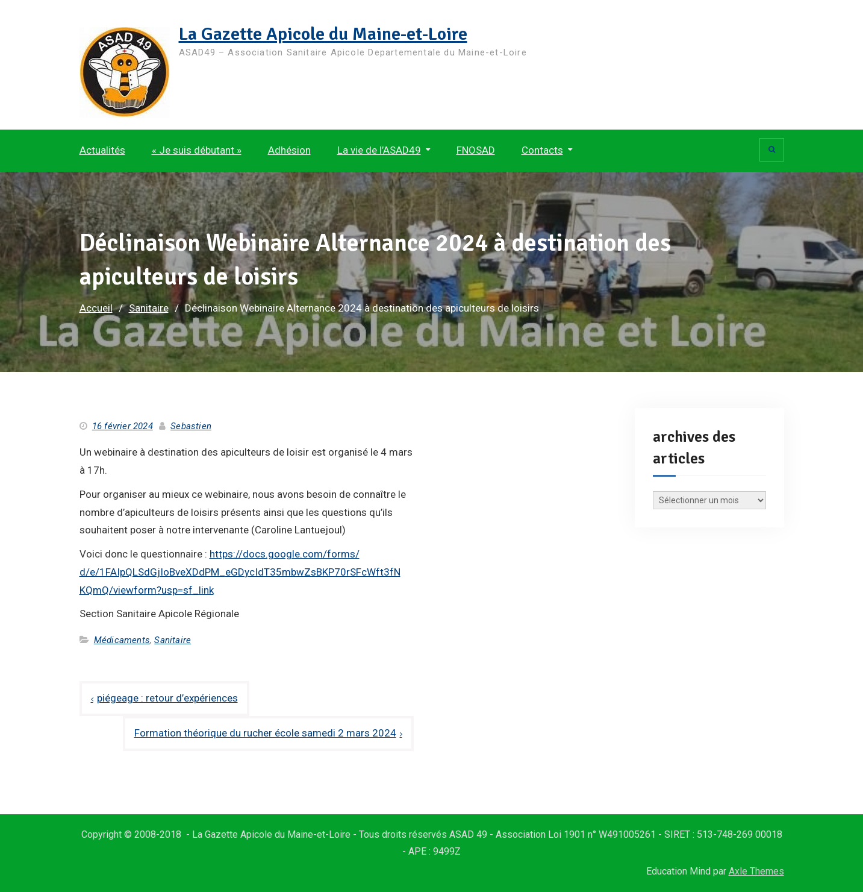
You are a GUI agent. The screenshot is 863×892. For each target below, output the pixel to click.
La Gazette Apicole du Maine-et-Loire (323, 34)
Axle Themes (756, 871)
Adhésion (289, 150)
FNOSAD (475, 150)
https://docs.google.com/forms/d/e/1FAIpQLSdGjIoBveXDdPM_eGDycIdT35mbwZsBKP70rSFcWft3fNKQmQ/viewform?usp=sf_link (239, 572)
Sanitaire (172, 640)
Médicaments (122, 640)
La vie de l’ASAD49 (379, 150)
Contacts (542, 150)
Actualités (102, 150)
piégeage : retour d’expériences (167, 698)
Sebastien (190, 426)
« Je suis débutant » (196, 150)
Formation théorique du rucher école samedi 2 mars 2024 (265, 733)
